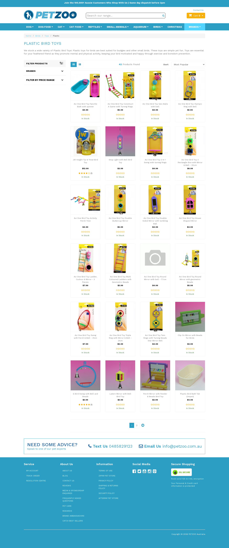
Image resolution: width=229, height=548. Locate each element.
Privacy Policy (106, 481)
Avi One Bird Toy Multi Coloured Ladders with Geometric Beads (120, 279)
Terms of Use (105, 471)
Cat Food (76, 26)
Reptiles (95, 26)
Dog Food (45, 26)
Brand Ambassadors (73, 516)
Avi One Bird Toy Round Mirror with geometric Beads (190, 279)
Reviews (66, 486)
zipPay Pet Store (107, 476)
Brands (195, 26)
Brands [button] (31, 71)
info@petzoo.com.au (170, 446)
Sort (165, 64)
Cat (61, 26)
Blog (65, 476)
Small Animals (118, 26)
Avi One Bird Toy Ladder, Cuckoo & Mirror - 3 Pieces (85, 279)
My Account (32, 471)
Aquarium (141, 26)
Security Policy (106, 493)
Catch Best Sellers (72, 521)
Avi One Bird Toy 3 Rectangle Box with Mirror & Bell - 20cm (190, 162)
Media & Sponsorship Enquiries (73, 491)
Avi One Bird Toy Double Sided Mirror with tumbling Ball (155, 221)
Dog (30, 26)
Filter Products (44, 63)
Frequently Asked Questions (71, 499)
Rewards (67, 511)
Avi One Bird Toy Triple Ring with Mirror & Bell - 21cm (120, 338)
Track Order (33, 476)
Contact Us (198, 10)
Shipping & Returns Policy (108, 487)
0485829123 (110, 446)
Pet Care (66, 506)
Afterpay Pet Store (108, 498)
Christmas (174, 26)
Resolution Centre (36, 481)
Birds (158, 26)
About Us (67, 471)
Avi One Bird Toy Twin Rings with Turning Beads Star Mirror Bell (155, 338)
